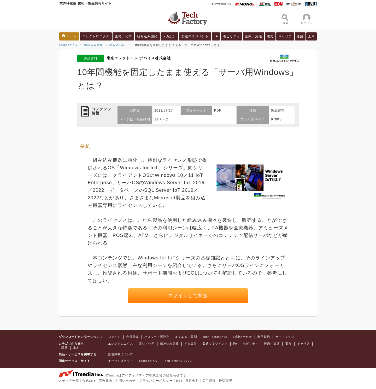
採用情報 (209, 380)
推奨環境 (225, 380)
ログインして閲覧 (188, 295)
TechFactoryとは (215, 336)
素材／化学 (123, 36)
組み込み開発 (147, 36)
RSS (179, 380)
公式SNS (89, 380)
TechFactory (68, 45)
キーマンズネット (120, 360)
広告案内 (105, 380)
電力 (270, 36)
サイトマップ (284, 336)
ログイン (114, 336)
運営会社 (192, 380)
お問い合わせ (242, 336)
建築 (300, 36)
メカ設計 (169, 36)
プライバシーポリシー (156, 380)
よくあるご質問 (186, 336)
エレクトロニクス (96, 36)
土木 (311, 36)
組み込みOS (118, 45)
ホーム (72, 36)
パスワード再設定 (157, 336)
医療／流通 (253, 36)
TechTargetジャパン (177, 360)
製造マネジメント (195, 36)
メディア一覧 (69, 380)
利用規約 (263, 336)
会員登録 (132, 336)
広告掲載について (120, 354)
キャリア (285, 36)
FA (216, 36)
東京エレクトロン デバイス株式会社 (139, 58)
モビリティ (231, 36)
